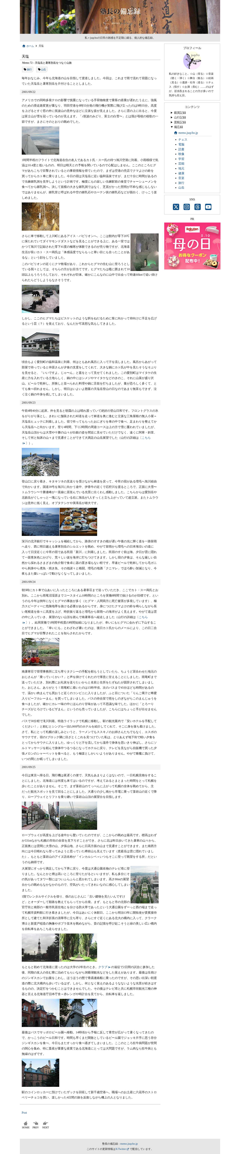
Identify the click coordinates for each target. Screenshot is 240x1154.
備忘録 (178, 127)
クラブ (102, 967)
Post (24, 1112)
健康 (181, 173)
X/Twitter (121, 1148)
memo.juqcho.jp (186, 132)
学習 (181, 158)
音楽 (181, 178)
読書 (181, 149)
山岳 (43, 69)
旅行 (29, 69)
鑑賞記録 (180, 112)
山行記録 (180, 117)
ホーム (28, 45)
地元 (181, 168)
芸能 (181, 163)
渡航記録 (180, 122)
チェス (182, 139)
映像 (181, 154)
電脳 (181, 144)
